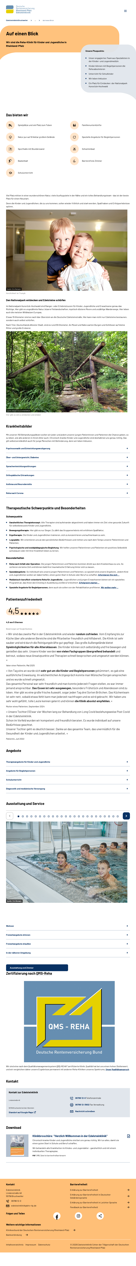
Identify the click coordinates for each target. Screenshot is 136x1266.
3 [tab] (27, 816)
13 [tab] (70, 816)
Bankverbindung (14, 1235)
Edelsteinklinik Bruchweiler (17, 20)
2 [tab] (22, 816)
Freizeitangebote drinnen (18, 934)
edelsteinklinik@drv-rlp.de (23, 1205)
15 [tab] (78, 816)
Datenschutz (44, 1244)
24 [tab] (117, 816)
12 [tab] (65, 816)
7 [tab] (44, 816)
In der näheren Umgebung (18, 952)
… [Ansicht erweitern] (35, 20)
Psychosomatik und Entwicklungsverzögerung (28, 448)
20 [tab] (100, 816)
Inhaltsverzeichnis (14, 1244)
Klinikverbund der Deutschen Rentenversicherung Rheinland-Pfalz (37, 1230)
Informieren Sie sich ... (108, 574)
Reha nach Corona (14, 493)
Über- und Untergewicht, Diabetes (22, 457)
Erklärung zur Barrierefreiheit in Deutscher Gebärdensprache (90, 1196)
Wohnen (10, 926)
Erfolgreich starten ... (89, 582)
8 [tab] (48, 816)
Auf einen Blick (48, 20)
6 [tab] (40, 816)
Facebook (57, 1214)
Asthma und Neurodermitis (19, 484)
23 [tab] (113, 816)
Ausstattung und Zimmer (22, 967)
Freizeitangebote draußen (18, 943)
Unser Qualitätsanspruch (117, 1069)
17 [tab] (87, 816)
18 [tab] (91, 816)
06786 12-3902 (82, 1104)
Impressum (30, 1244)
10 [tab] (57, 816)
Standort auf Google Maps (21, 1112)
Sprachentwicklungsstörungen (21, 466)
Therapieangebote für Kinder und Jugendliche (28, 761)
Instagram (79, 1214)
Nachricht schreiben (85, 1111)
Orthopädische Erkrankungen (20, 475)
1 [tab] (18, 816)
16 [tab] (83, 816)
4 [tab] (31, 816)
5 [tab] (35, 816)
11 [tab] (61, 816)
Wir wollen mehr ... (109, 587)
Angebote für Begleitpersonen (20, 770)
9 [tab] (52, 816)
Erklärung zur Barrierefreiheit (84, 1190)
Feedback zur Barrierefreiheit (84, 1207)
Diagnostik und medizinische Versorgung (25, 788)
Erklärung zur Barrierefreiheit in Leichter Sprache (93, 1202)
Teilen (100, 1216)
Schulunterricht (13, 779)
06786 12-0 (80, 1098)
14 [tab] (74, 816)
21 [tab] (104, 816)
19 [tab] (96, 816)
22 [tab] (109, 816)
